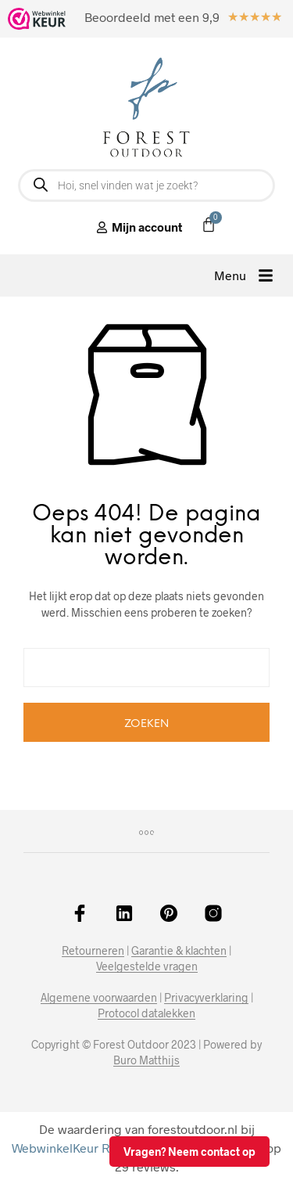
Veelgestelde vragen (147, 966)
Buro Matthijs (146, 1060)
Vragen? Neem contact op (189, 1151)
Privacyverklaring (206, 997)
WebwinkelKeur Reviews (80, 1147)
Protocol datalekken (146, 1013)
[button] (243, 275)
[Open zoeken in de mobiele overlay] (146, 185)
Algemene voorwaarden (99, 997)
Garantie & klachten (179, 951)
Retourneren (93, 951)
